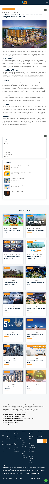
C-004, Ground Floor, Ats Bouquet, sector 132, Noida (8, 437)
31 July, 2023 (13, 306)
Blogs (30, 460)
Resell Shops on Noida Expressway (28, 407)
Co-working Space (8, 150)
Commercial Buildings (8, 154)
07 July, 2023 (36, 306)
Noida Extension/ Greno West (24, 449)
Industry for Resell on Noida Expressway (10, 409)
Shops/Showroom (7, 143)
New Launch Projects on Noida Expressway (11, 407)
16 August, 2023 (14, 280)
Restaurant (6, 156)
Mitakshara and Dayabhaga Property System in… (22, 165)
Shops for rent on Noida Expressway (9, 410)
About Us (31, 436)
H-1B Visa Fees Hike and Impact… (18, 178)
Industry (5, 141)
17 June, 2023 (36, 358)
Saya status (4, 60)
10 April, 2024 (13, 228)
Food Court (6, 148)
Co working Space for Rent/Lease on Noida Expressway (13, 412)
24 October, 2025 (15, 167)
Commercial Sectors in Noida (31, 453)
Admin (4, 12)
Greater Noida (24, 416)
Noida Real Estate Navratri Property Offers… (21, 172)
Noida (23, 444)
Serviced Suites (7, 152)
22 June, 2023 (36, 332)
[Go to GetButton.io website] (46, 482)
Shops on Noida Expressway (38, 406)
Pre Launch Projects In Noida (8, 406)
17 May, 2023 (36, 384)
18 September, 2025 (15, 186)
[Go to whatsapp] (46, 480)
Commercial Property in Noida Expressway (23, 406)
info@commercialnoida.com (10, 444)
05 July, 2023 (13, 332)
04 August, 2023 (37, 280)
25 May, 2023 (13, 384)
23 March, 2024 (37, 228)
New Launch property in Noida (29, 404)
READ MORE (6, 233)
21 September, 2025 (15, 180)
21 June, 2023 (13, 358)
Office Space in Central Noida (27, 418)
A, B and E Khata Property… (17, 185)
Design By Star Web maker (36, 478)
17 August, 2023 (12, 12)
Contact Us (31, 445)
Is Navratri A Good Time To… (17, 191)
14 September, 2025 (15, 193)
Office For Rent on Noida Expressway (25, 410)
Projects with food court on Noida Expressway (29, 409)
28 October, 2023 (37, 254)
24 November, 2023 (15, 254)
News (30, 462)
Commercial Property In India (24, 436)
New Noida (24, 446)
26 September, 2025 (15, 173)
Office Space (6, 145)
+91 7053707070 (8, 442)
